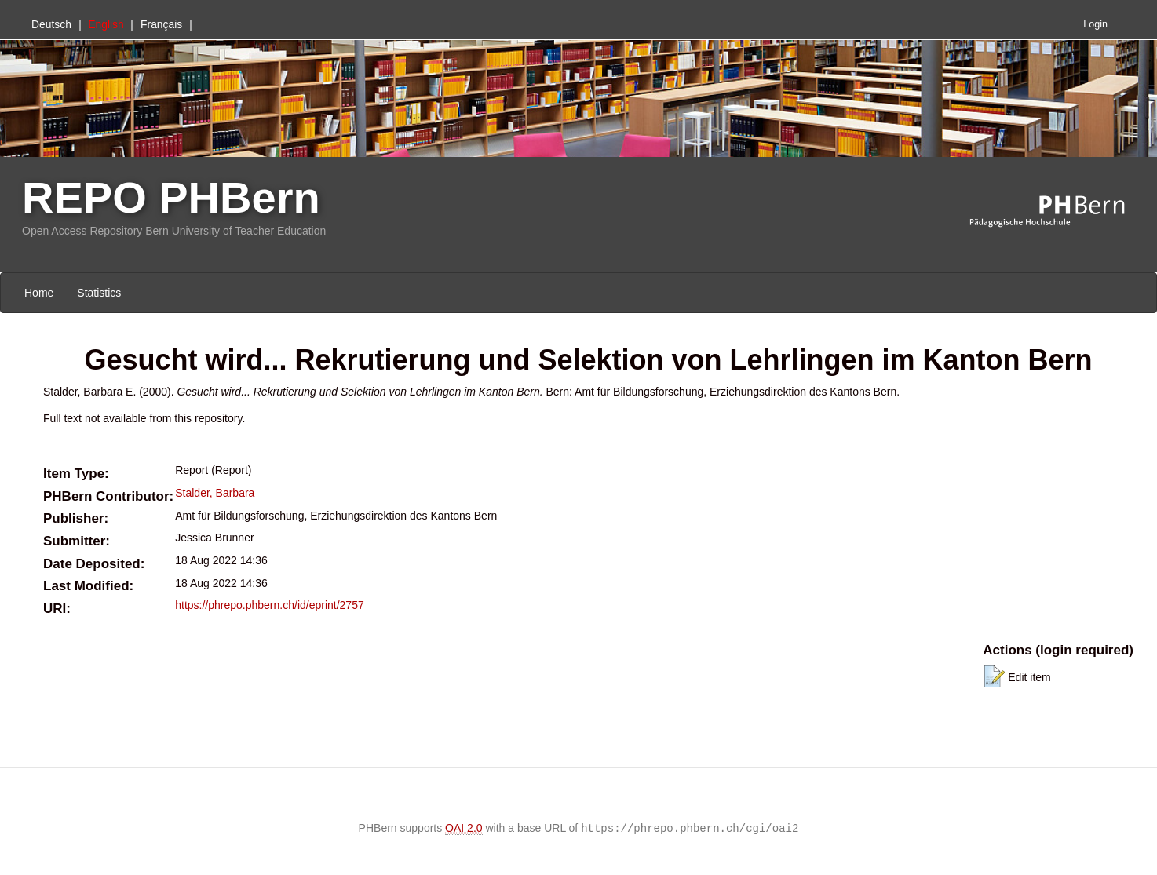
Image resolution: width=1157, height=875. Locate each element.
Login (1095, 24)
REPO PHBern (171, 197)
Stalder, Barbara (214, 493)
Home (38, 292)
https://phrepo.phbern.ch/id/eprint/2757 (269, 605)
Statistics (99, 292)
